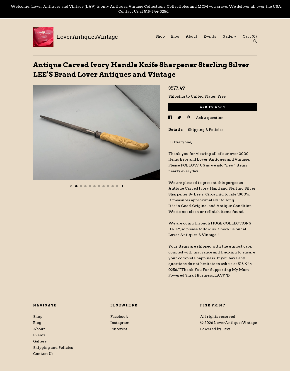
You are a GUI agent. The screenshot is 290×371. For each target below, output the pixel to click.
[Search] (255, 41)
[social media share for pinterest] (189, 118)
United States (203, 96)
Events (210, 36)
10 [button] (117, 186)
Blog (175, 36)
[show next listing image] (122, 186)
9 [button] (112, 186)
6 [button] (99, 186)
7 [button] (103, 186)
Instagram (120, 322)
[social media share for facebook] (170, 118)
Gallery (229, 36)
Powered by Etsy (215, 329)
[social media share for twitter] (179, 118)
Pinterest (118, 329)
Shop (160, 36)
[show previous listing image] (71, 186)
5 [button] (94, 186)
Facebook (119, 316)
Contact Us (43, 354)
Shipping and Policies (53, 347)
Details (175, 130)
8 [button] (108, 186)
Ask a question (210, 118)
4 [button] (90, 186)
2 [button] (81, 186)
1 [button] (76, 186)
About (191, 36)
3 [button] (85, 186)
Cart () (250, 36)
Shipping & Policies (205, 130)
